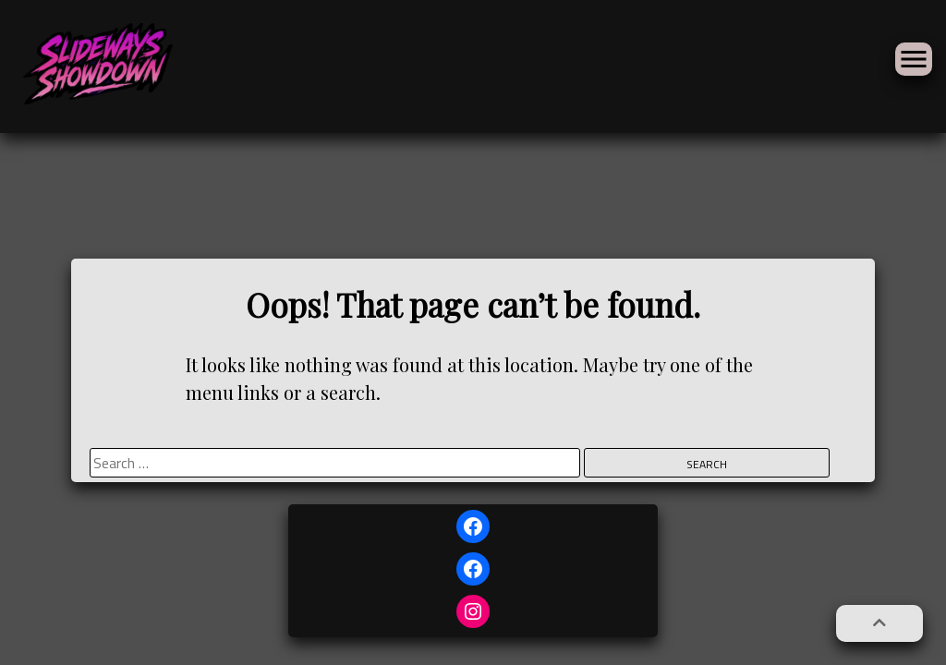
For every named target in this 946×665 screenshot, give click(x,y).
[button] (879, 623)
